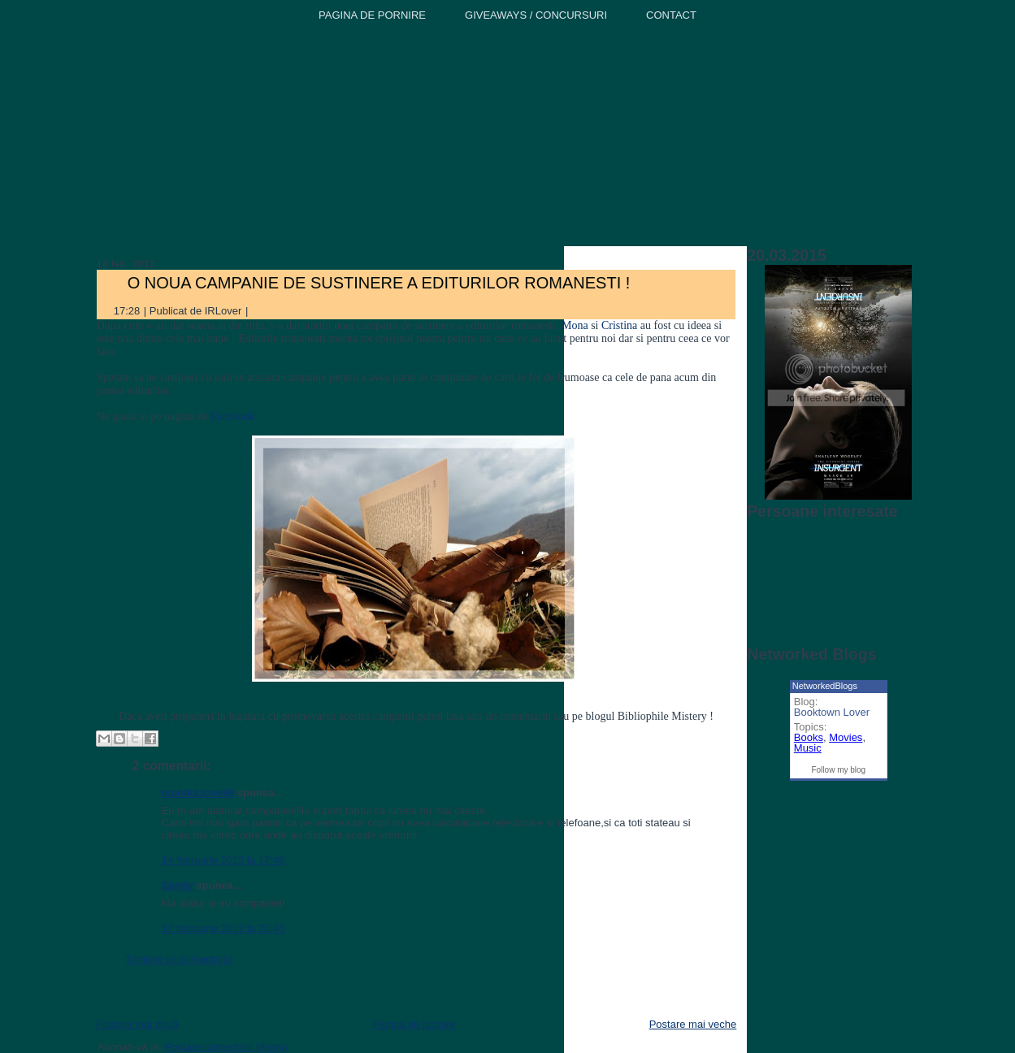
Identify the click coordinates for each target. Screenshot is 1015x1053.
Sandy (177, 885)
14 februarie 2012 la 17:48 (223, 860)
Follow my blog (838, 769)
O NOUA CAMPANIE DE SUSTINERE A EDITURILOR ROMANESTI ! (379, 283)
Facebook (232, 416)
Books (808, 737)
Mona (573, 325)
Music (808, 748)
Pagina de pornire (414, 1024)
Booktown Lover (832, 712)
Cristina (619, 325)
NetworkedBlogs (824, 686)
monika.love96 (198, 792)
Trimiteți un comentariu (178, 959)
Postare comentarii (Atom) (226, 1047)
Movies (845, 737)
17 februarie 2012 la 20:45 (223, 928)
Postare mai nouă (137, 1024)
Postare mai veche (693, 1024)
